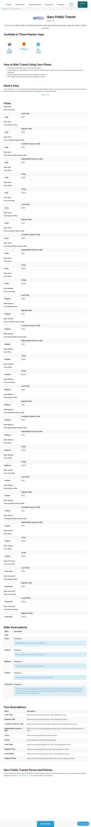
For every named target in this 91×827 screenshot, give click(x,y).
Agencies (4, 8)
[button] (10, 5)
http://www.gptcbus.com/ (23, 775)
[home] (5, 4)
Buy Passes (45, 824)
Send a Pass (15, 89)
